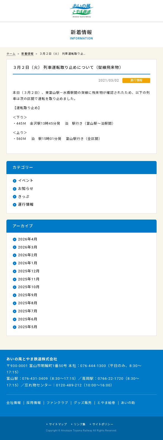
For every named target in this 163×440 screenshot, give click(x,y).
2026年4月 (28, 239)
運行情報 (26, 204)
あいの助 (128, 403)
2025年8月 (28, 303)
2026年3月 (28, 247)
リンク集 (80, 424)
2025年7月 (28, 311)
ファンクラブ (57, 403)
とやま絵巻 (106, 403)
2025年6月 (28, 319)
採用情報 (33, 403)
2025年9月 (28, 295)
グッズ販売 (83, 403)
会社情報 (13, 403)
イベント (26, 180)
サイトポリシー (102, 424)
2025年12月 (29, 271)
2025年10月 (29, 287)
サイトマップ (58, 424)
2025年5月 (28, 327)
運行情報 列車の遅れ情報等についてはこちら (11, 11)
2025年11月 (29, 279)
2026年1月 (28, 263)
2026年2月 (28, 255)
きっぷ (23, 197)
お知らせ (26, 189)
